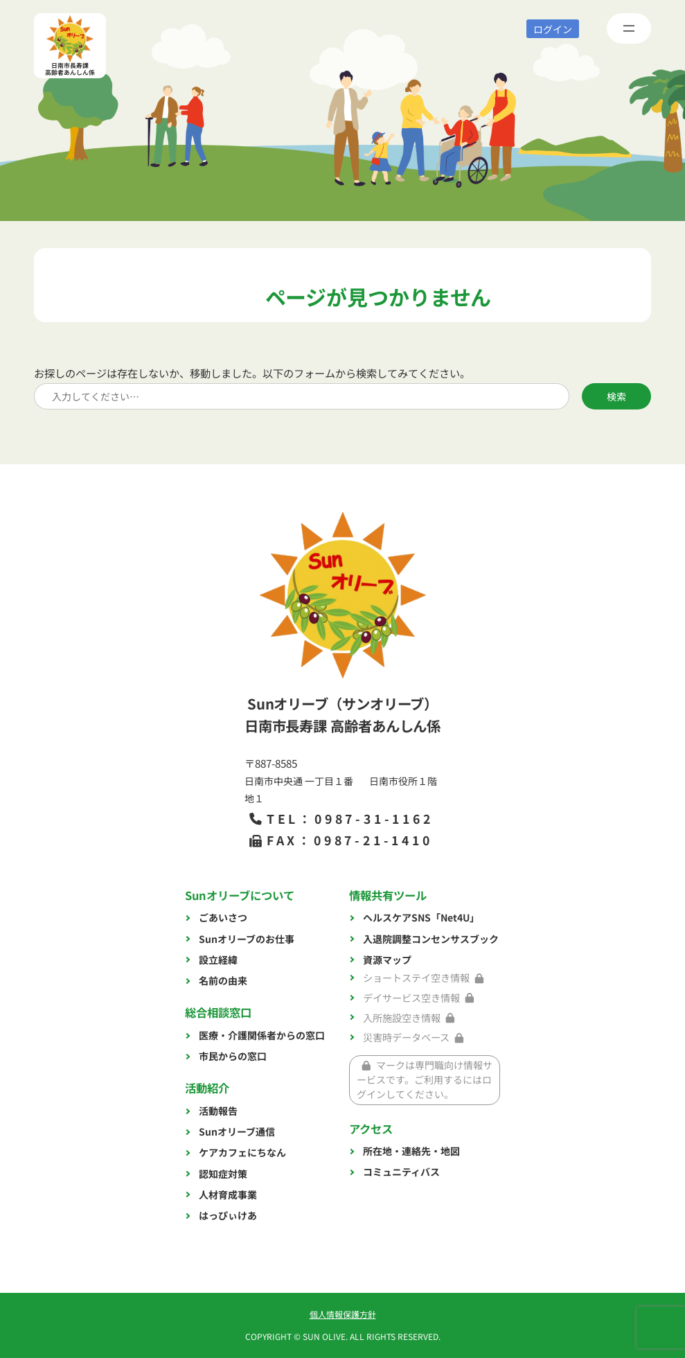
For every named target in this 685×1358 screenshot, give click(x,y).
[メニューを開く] (629, 28)
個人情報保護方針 (343, 1314)
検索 (616, 396)
